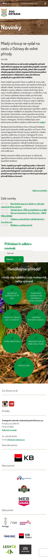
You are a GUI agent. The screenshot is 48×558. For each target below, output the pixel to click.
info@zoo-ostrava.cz (16, 439)
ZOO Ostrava (10, 13)
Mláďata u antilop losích (21, 225)
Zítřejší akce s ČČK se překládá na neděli (28, 209)
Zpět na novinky (39, 190)
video (42, 122)
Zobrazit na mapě (9, 430)
